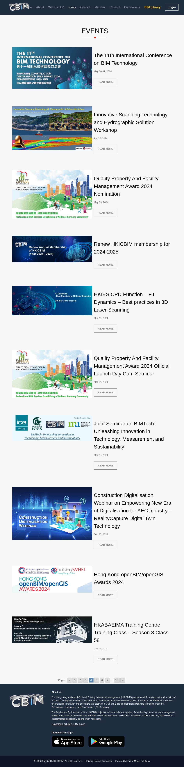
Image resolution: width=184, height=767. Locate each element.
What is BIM (56, 7)
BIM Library (152, 7)
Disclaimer (107, 761)
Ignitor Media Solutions (138, 761)
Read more (106, 81)
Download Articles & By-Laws (68, 724)
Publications (132, 7)
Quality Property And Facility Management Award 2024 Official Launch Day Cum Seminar (131, 366)
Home (28, 7)
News (72, 7)
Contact (115, 7)
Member (99, 7)
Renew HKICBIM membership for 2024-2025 (132, 248)
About (40, 7)
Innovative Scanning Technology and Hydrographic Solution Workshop (131, 122)
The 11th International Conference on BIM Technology (133, 59)
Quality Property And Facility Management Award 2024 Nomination (126, 186)
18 (116, 680)
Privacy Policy (93, 761)
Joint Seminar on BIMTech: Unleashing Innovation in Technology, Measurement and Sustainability (129, 435)
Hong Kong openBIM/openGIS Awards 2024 (128, 578)
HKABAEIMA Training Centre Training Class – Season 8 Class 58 (131, 632)
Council (85, 7)
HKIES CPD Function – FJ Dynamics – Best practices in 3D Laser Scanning (131, 302)
